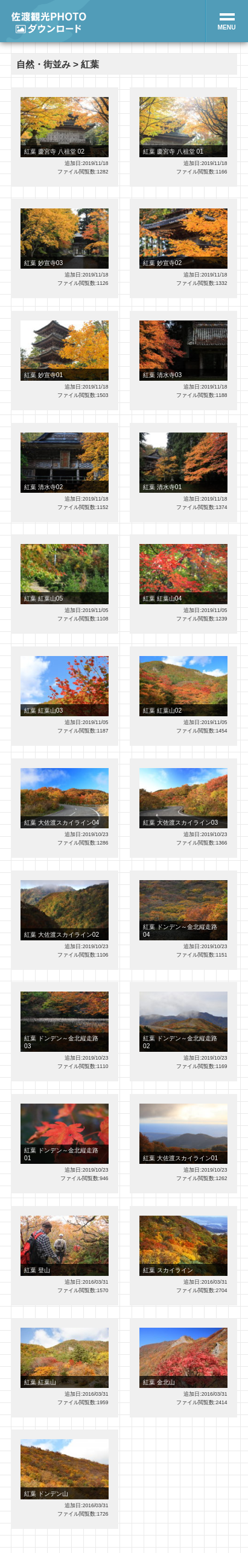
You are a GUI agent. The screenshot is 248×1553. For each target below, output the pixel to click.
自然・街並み (43, 64)
